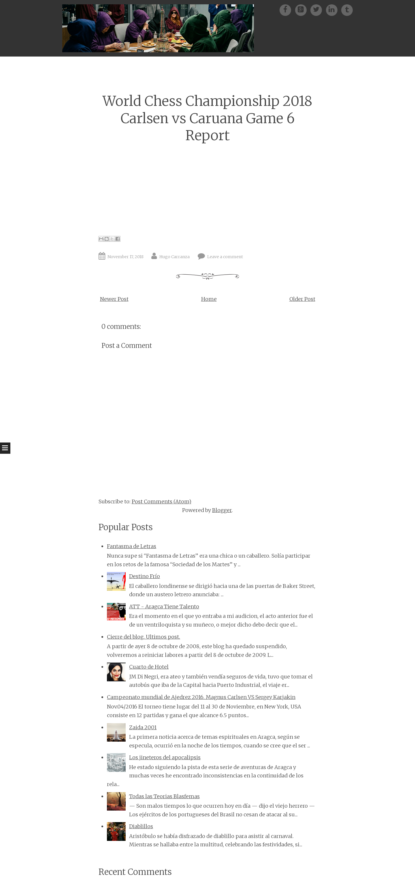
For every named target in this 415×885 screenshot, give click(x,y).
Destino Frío (144, 576)
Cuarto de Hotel (149, 666)
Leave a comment (225, 256)
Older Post (302, 299)
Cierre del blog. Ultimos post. (143, 636)
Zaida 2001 (142, 727)
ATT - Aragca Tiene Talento (164, 606)
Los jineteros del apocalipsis (165, 757)
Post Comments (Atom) (161, 501)
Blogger (222, 510)
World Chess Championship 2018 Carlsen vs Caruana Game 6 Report (207, 118)
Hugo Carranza (174, 256)
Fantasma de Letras (131, 546)
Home (209, 299)
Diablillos (141, 826)
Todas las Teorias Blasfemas (164, 796)
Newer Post (114, 299)
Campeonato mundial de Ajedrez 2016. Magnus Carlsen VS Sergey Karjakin (201, 697)
